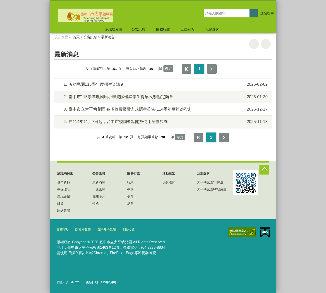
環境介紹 (63, 196)
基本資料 (63, 182)
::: (47, 2)
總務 (130, 203)
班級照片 (168, 182)
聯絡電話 (63, 211)
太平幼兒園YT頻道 (210, 182)
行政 (130, 182)
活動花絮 (187, 29)
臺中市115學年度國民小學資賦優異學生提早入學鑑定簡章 (162, 97)
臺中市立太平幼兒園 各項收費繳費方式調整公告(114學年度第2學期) (162, 109)
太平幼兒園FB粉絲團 (212, 189)
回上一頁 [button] (266, 44)
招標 (95, 203)
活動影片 (212, 29)
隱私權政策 (81, 229)
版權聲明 (62, 229)
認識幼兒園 (113, 29)
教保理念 (63, 189)
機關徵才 (98, 196)
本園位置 (124, 229)
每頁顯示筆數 (136, 69)
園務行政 (163, 29)
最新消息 (108, 37)
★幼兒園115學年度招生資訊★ (162, 84)
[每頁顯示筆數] (153, 68)
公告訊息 (138, 29)
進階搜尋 (267, 13)
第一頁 (186, 69)
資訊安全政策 (104, 229)
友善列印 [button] (254, 44)
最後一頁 (212, 69)
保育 (130, 196)
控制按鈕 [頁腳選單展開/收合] (264, 170)
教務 (130, 189)
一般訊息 (98, 189)
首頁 (76, 37)
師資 (60, 203)
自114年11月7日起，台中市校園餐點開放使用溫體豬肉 (162, 121)
